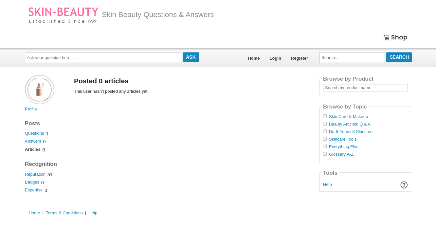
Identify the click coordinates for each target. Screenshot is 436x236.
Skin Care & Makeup (348, 116)
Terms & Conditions (64, 212)
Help (327, 184)
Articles (33, 149)
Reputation (35, 174)
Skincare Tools (342, 139)
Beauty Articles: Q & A (350, 124)
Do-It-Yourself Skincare (350, 131)
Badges (32, 182)
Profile (31, 109)
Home (254, 58)
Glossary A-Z (341, 154)
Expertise (34, 189)
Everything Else (343, 147)
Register (299, 58)
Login (275, 58)
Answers (33, 141)
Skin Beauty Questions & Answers (121, 14)
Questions (34, 133)
